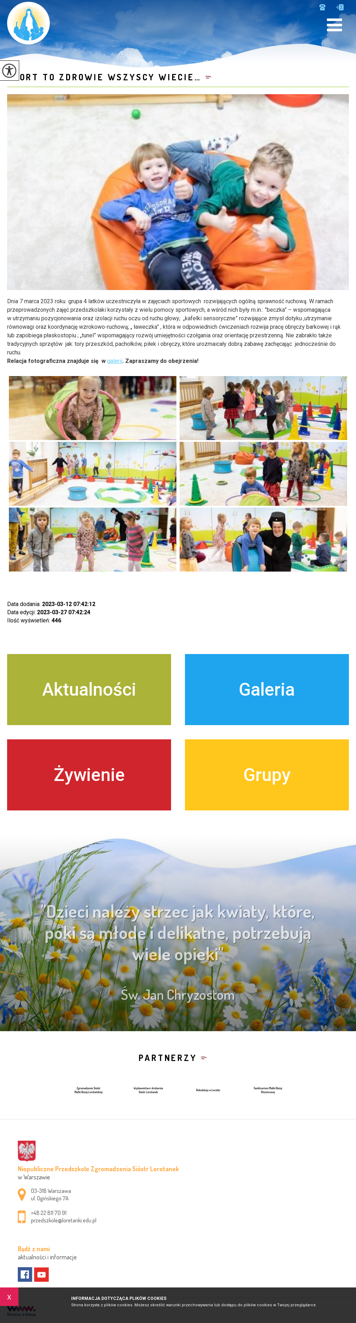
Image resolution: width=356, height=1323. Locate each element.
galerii (114, 361)
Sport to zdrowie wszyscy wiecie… (104, 76)
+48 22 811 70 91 (322, 7)
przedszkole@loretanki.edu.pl (340, 7)
